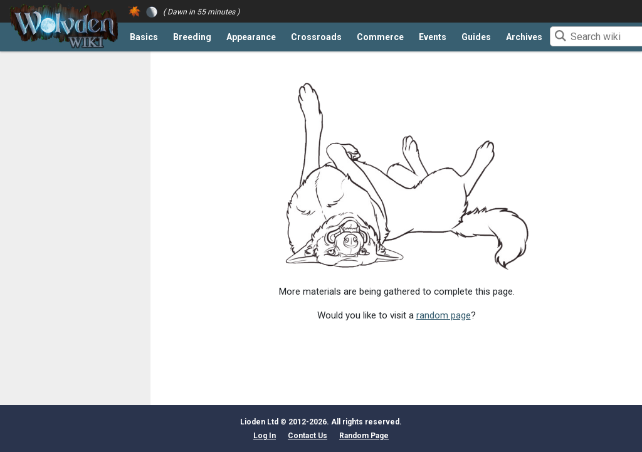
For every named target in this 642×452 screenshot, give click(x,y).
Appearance (251, 37)
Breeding (192, 37)
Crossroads (316, 37)
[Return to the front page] (64, 26)
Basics (144, 37)
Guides (476, 37)
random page (443, 315)
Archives (524, 37)
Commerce (380, 37)
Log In (264, 435)
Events (432, 37)
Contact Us (307, 435)
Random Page (364, 435)
